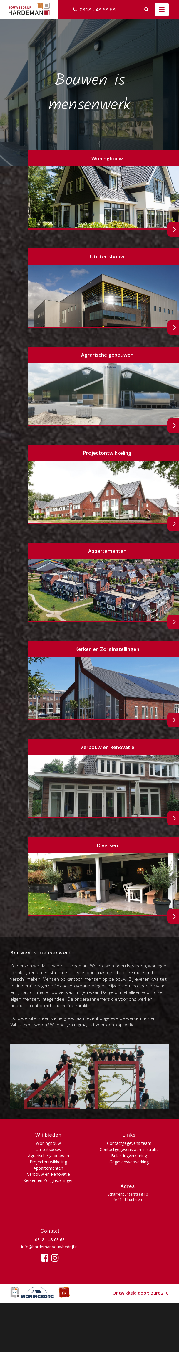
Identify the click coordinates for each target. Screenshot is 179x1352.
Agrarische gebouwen (48, 1155)
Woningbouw (48, 1143)
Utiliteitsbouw (48, 1149)
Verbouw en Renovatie (48, 1174)
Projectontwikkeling (48, 1162)
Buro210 (159, 1293)
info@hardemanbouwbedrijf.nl (49, 1246)
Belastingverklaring (129, 1155)
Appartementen (48, 1168)
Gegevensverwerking (129, 1162)
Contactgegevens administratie (129, 1149)
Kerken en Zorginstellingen (48, 1180)
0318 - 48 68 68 (98, 9)
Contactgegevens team (129, 1143)
